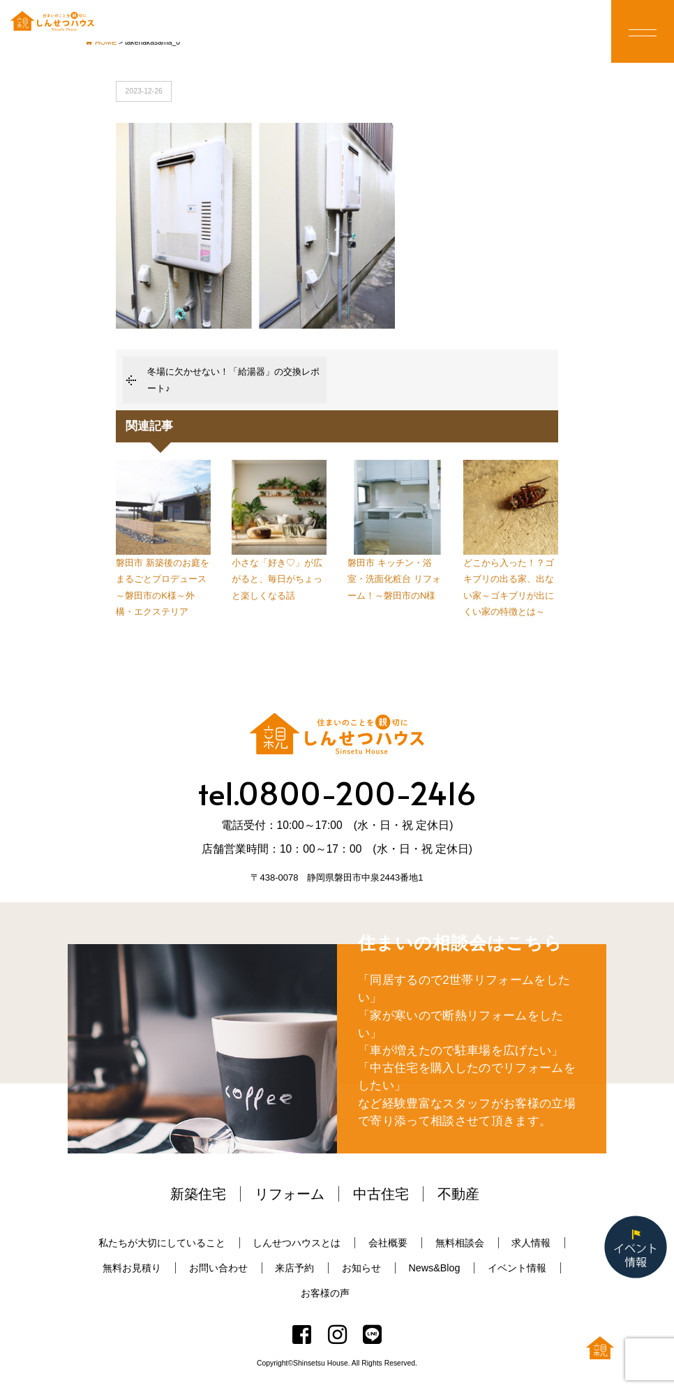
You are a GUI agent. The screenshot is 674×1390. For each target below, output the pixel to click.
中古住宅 (381, 1194)
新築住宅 (198, 1194)
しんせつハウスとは (296, 1242)
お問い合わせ (218, 1267)
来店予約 (294, 1267)
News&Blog (434, 1267)
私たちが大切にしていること (161, 1242)
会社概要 (387, 1242)
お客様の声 (325, 1293)
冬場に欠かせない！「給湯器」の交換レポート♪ (233, 379)
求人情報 (531, 1242)
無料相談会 (459, 1242)
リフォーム (289, 1194)
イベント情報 (517, 1267)
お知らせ (361, 1267)
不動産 (458, 1194)
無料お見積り (132, 1267)
